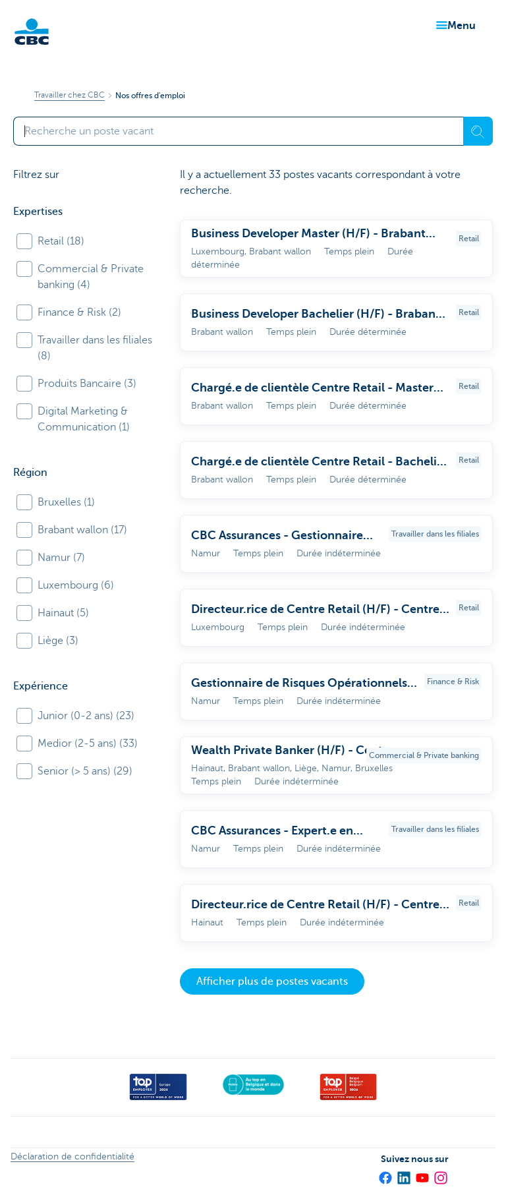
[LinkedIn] (403, 1173)
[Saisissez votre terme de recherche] (238, 131)
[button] (453, 25)
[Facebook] (385, 1173)
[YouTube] (422, 1173)
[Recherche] (478, 131)
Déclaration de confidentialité (72, 1156)
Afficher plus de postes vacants (272, 981)
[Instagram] (440, 1173)
